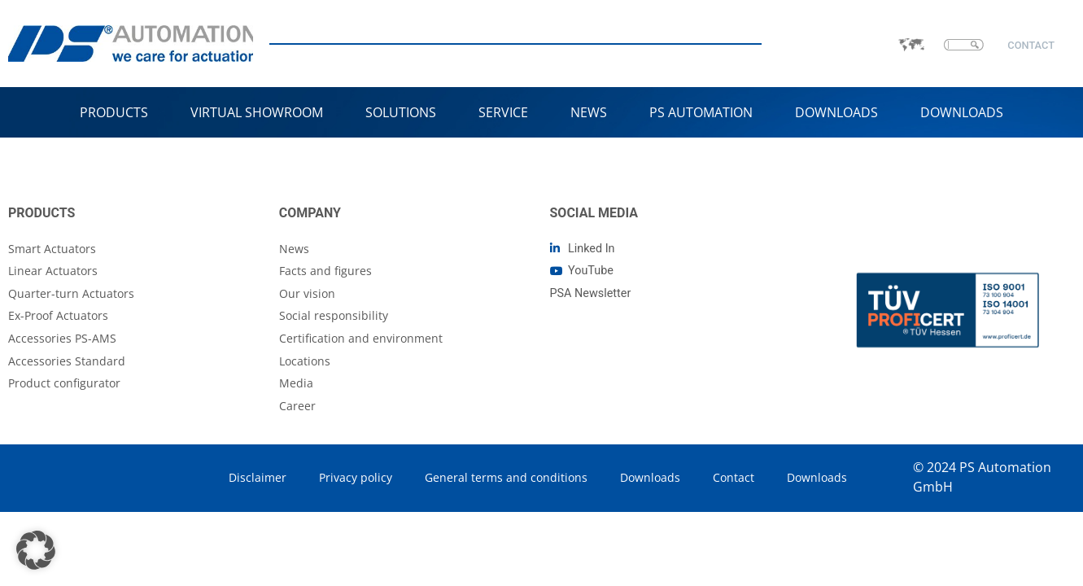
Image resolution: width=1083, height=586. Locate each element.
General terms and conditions (506, 477)
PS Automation (701, 112)
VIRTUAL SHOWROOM (256, 112)
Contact (733, 477)
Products (114, 112)
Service (503, 112)
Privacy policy (355, 477)
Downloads (836, 112)
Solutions (400, 112)
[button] (36, 550)
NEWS (588, 112)
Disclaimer (257, 477)
